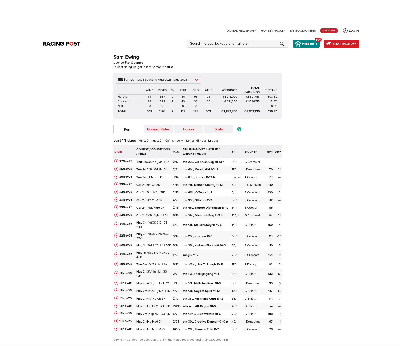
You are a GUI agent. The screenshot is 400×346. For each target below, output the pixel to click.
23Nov (125, 184)
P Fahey (250, 264)
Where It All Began (200, 306)
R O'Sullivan (253, 185)
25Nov (125, 169)
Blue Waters (202, 314)
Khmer (199, 177)
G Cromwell (253, 162)
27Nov (125, 161)
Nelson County (203, 185)
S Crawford (252, 192)
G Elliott (250, 225)
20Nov (125, 264)
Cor (138, 185)
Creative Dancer (205, 322)
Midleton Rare (202, 283)
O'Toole (198, 192)
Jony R (191, 255)
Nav (139, 272)
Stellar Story (202, 225)
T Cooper (251, 177)
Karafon (198, 236)
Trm (139, 169)
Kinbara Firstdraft (205, 246)
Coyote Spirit (201, 291)
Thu (139, 162)
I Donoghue (253, 169)
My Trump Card (203, 299)
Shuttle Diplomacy (206, 208)
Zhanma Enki (201, 329)
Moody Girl (201, 169)
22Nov (125, 224)
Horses (188, 129)
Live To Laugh (203, 264)
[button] (238, 44)
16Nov (125, 298)
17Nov (125, 273)
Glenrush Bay (203, 162)
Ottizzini (198, 200)
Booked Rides (158, 129)
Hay (139, 223)
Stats (219, 129)
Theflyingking (201, 274)
